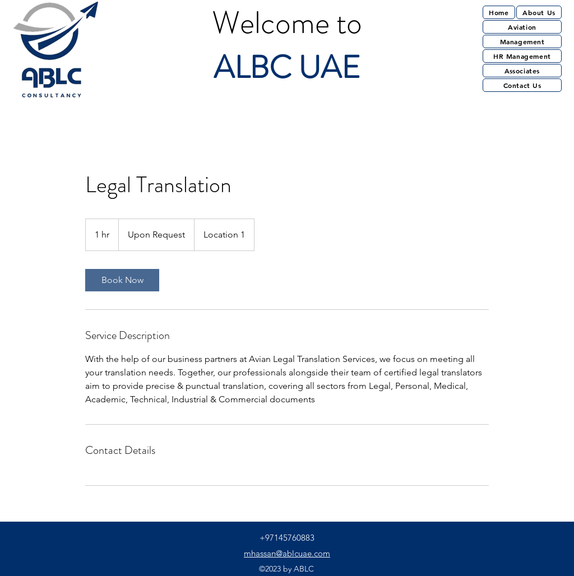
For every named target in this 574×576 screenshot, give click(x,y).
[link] (122, 280)
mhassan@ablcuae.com (287, 553)
